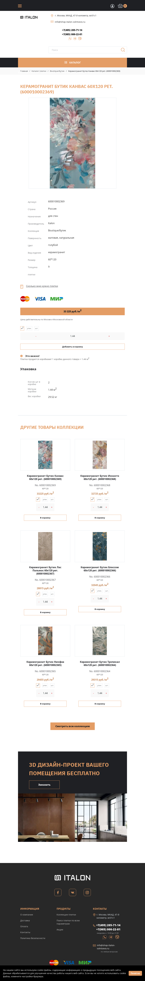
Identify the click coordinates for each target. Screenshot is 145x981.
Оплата (24, 926)
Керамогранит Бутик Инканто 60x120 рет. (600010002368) (99, 477)
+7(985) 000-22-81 (72, 34)
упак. (29, 328)
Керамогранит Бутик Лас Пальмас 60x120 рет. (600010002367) (45, 570)
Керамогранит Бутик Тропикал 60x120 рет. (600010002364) (100, 663)
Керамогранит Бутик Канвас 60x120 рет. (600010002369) (72, 143)
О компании (26, 914)
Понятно (135, 973)
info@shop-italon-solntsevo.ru (70, 21)
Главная (24, 71)
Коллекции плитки (66, 914)
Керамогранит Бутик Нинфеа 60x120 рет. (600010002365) (45, 663)
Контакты (25, 932)
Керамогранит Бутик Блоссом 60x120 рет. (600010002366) (100, 569)
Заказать (44, 784)
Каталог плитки (39, 71)
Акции (60, 929)
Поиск (124, 51)
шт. (36, 328)
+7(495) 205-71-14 (72, 30)
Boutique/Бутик (57, 71)
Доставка (25, 920)
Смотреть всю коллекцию (72, 726)
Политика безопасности (32, 938)
